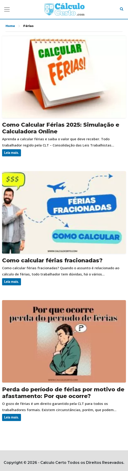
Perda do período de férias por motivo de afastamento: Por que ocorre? (63, 392)
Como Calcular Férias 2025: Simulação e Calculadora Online (60, 128)
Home (10, 26)
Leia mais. (11, 153)
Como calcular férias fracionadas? (52, 260)
